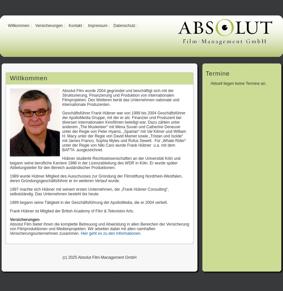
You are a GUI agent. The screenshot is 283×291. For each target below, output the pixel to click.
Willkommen (18, 25)
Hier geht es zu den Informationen (110, 233)
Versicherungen (49, 25)
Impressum (97, 25)
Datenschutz (125, 25)
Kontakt (75, 25)
